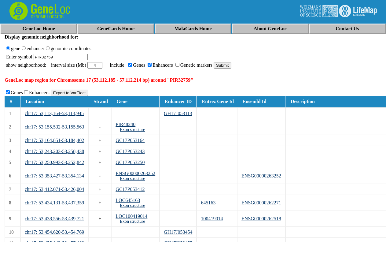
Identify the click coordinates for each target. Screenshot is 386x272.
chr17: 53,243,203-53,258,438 (54, 151)
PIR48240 (125, 124)
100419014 (212, 218)
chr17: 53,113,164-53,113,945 (54, 113)
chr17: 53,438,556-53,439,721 (54, 218)
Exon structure (132, 129)
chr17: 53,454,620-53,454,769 (54, 232)
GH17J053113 (178, 113)
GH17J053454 (178, 232)
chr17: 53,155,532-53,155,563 (54, 126)
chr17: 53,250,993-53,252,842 (54, 162)
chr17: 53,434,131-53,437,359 (54, 202)
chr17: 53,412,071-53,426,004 (54, 189)
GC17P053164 (130, 140)
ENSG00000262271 (261, 202)
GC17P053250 (130, 162)
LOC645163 (128, 200)
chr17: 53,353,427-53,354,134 (54, 175)
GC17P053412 (130, 189)
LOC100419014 (131, 216)
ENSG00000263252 (135, 173)
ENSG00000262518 (261, 218)
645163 (208, 202)
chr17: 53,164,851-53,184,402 (54, 140)
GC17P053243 (130, 151)
